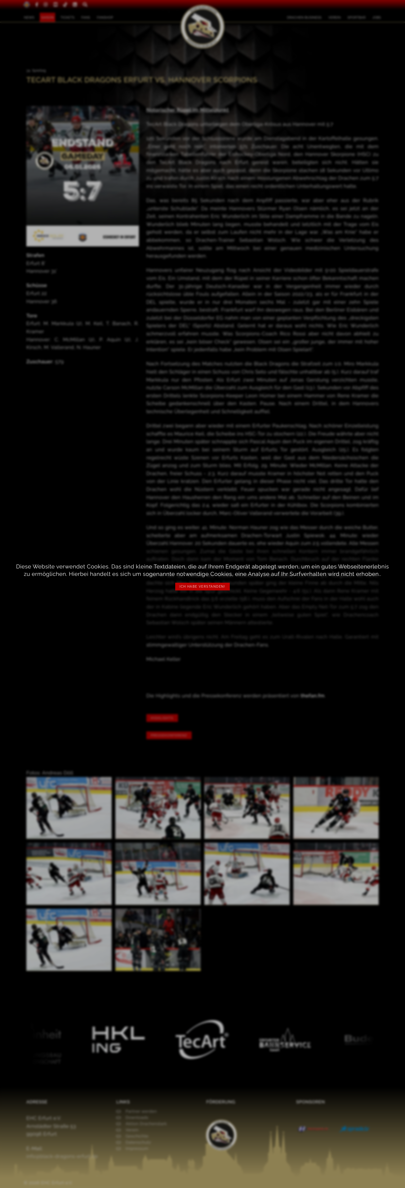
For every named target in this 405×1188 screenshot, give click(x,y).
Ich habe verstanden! (202, 586)
